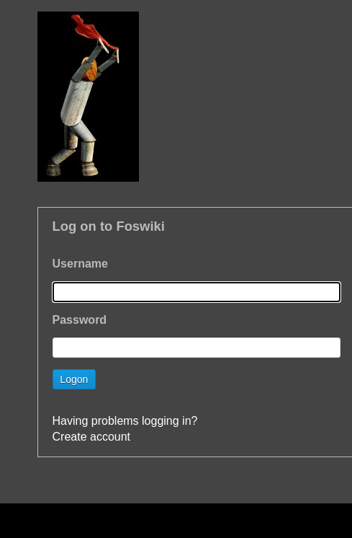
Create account (92, 437)
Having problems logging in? (125, 421)
